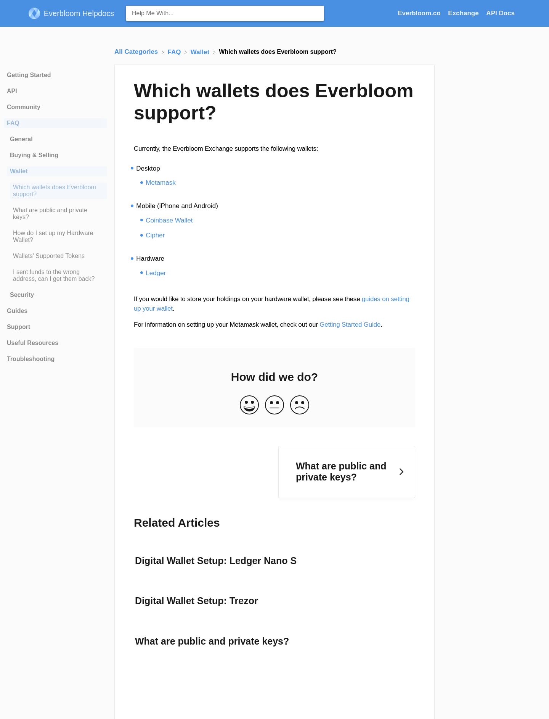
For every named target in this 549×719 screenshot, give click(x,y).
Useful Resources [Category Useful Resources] (32, 343)
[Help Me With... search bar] (225, 13)
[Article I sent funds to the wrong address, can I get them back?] (55, 275)
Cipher (155, 235)
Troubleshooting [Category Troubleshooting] (31, 359)
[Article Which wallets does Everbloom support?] (55, 190)
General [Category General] (21, 139)
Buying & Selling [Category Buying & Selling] (34, 155)
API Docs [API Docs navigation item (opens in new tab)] (500, 13)
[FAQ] (175, 51)
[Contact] (520, 13)
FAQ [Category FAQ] (13, 123)
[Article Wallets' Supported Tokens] (55, 256)
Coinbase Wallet (169, 220)
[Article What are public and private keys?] (55, 213)
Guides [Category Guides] (17, 311)
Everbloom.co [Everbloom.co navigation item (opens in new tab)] (420, 13)
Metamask (160, 182)
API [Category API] (12, 91)
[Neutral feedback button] (274, 405)
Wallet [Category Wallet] (19, 171)
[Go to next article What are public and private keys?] (346, 472)
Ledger (156, 273)
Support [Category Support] (18, 327)
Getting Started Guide (349, 324)
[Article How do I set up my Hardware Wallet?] (55, 236)
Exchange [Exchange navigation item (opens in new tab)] (464, 13)
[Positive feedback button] (249, 405)
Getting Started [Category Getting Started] (29, 75)
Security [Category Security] (22, 295)
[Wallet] (201, 51)
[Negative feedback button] (299, 405)
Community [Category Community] (23, 107)
